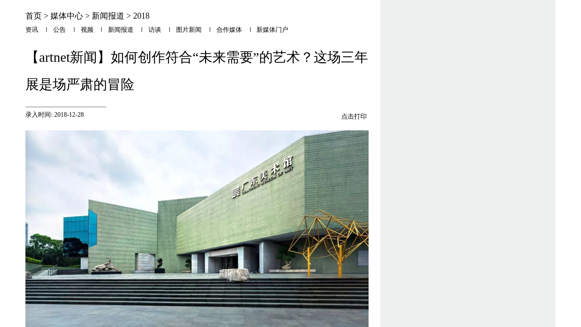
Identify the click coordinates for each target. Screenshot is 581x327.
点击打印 (354, 116)
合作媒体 (229, 29)
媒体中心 (66, 15)
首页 (33, 15)
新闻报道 (108, 15)
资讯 (31, 29)
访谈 (154, 29)
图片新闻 (189, 29)
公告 (59, 29)
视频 (87, 29)
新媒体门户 (272, 29)
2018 (141, 15)
